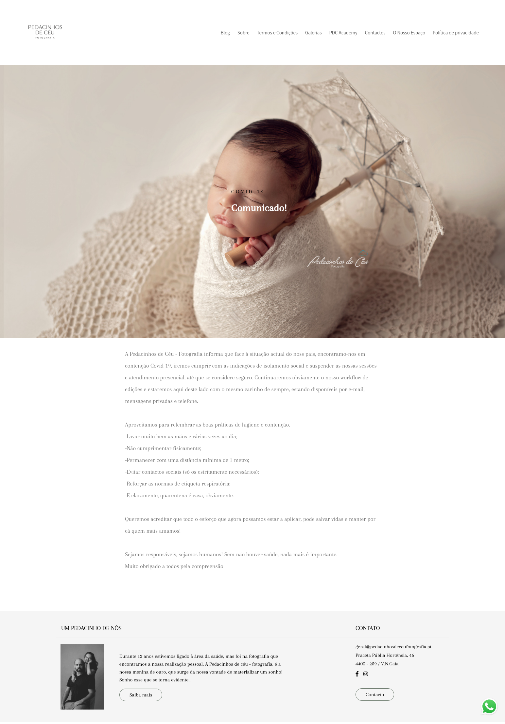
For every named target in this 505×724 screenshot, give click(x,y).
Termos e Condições (277, 32)
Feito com (252, 718)
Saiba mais (141, 687)
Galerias (313, 32)
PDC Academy (343, 32)
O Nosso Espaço (409, 32)
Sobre (243, 32)
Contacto (375, 686)
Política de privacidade (456, 32)
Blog (225, 32)
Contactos (375, 32)
